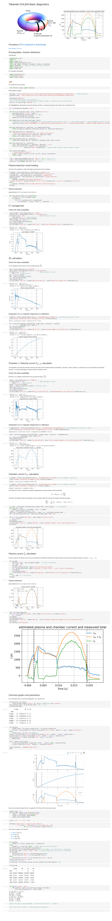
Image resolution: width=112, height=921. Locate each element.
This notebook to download (32, 44)
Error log (19, 48)
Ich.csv (13, 843)
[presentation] (10, 206)
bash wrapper (12, 48)
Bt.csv (12, 839)
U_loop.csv (14, 837)
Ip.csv (12, 841)
